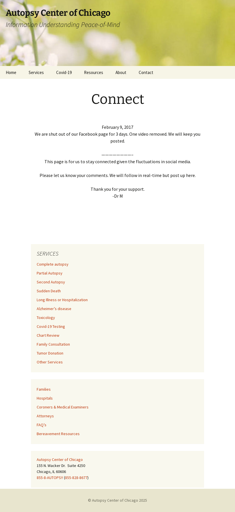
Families (44, 389)
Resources (93, 72)
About (120, 72)
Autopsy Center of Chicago (60, 459)
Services (36, 72)
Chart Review (48, 335)
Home (11, 72)
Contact (146, 72)
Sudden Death (49, 290)
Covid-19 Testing (51, 326)
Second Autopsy (51, 282)
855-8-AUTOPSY (50, 477)
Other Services (50, 362)
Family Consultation (53, 344)
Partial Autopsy (49, 273)
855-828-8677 (76, 477)
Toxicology (46, 317)
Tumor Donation (50, 353)
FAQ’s (41, 424)
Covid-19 (64, 72)
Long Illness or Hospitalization (62, 299)
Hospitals (45, 398)
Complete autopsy (52, 264)
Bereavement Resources (58, 433)
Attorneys (45, 415)
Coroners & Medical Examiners (63, 407)
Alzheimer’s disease (54, 308)
